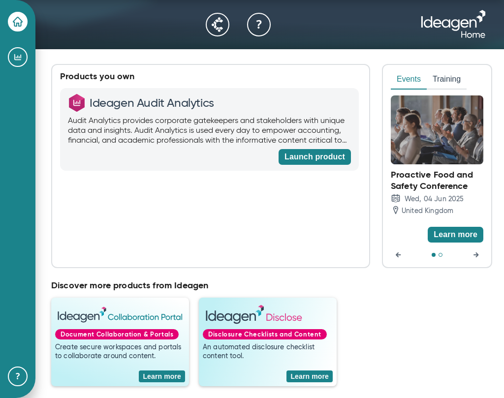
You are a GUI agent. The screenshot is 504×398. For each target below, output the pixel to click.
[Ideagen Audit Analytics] (18, 57)
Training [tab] (447, 79)
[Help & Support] (18, 376)
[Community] (217, 24)
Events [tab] (409, 79)
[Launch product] (315, 157)
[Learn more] (455, 235)
